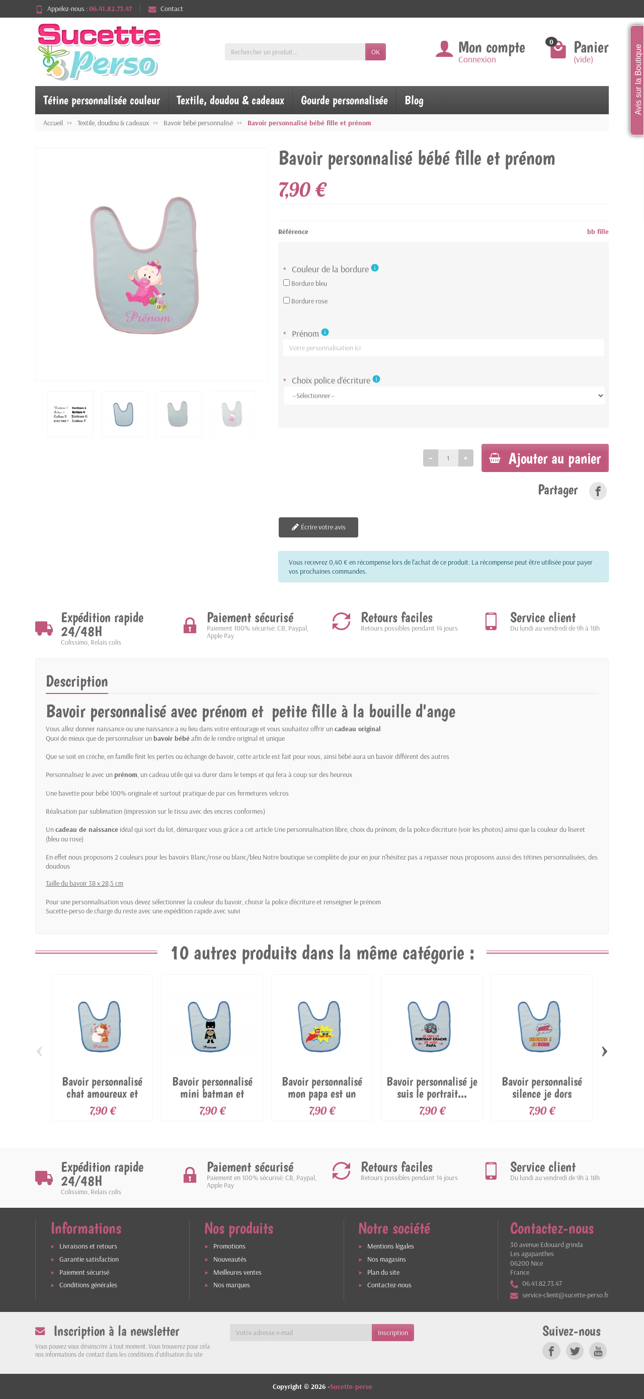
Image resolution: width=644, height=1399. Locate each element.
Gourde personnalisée (344, 100)
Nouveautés (230, 1259)
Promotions (229, 1246)
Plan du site (383, 1272)
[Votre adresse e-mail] (301, 1332)
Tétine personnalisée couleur (101, 100)
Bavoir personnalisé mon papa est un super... (322, 1093)
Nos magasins (386, 1259)
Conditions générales (88, 1285)
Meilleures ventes (237, 1272)
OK (375, 51)
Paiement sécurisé (84, 1272)
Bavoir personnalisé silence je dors (542, 1087)
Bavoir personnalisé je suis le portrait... (431, 1087)
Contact (165, 8)
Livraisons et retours (88, 1246)
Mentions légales (390, 1246)
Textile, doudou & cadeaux (230, 100)
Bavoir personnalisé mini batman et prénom (212, 1093)
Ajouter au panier (543, 458)
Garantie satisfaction (89, 1259)
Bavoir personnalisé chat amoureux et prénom (102, 1093)
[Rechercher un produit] (295, 51)
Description (77, 681)
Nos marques (231, 1285)
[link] (598, 491)
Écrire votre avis (317, 528)
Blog (414, 100)
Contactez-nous (389, 1285)
